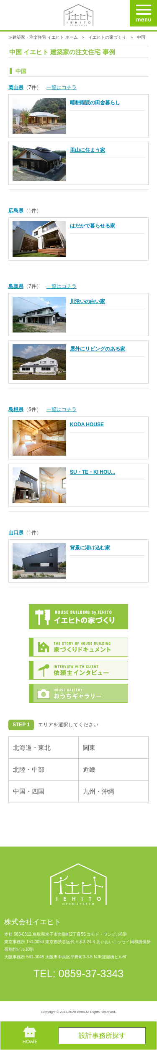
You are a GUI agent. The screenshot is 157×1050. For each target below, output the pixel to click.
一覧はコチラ (61, 87)
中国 (141, 37)
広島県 (15, 211)
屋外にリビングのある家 (97, 349)
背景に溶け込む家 (90, 548)
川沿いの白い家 (87, 301)
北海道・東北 (32, 747)
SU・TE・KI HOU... (92, 472)
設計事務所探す (102, 1035)
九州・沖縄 (98, 791)
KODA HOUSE (87, 424)
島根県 (15, 409)
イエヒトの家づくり (107, 37)
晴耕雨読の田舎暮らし (95, 103)
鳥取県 (15, 286)
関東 (89, 747)
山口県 (15, 533)
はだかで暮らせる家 (92, 226)
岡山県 (15, 87)
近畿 (89, 769)
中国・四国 (28, 791)
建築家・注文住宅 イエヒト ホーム (45, 37)
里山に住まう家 (87, 150)
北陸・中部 (28, 769)
